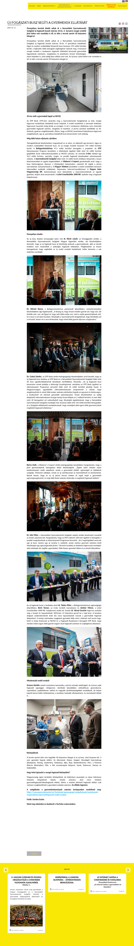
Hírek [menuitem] (39, 6)
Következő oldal (128, 870)
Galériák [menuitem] (77, 6)
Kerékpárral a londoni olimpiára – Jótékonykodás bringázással (67, 880)
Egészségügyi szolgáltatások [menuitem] (64, 6)
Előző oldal (6, 870)
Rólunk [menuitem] (32, 6)
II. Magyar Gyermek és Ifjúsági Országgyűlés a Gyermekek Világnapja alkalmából (26, 880)
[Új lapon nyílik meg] (123, 25)
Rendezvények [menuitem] (48, 6)
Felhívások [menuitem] (87, 6)
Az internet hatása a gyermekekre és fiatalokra (107, 878)
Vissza (34, 854)
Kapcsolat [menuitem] (122, 6)
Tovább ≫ (40, 930)
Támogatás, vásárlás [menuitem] (111, 6)
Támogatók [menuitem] (99, 6)
